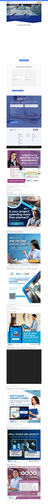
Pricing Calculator (34, 0)
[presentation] (17, 88)
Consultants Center (30, 0)
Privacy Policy (22, 147)
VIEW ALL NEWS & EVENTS (24, 60)
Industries (27, 2)
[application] (24, 366)
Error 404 (24, 7)
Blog (32, 138)
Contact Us (39, 2)
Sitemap (26, 147)
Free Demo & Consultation (39, 0)
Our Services (30, 2)
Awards (33, 140)
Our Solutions (33, 135)
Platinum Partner (34, 137)
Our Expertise (22, 2)
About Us (35, 2)
